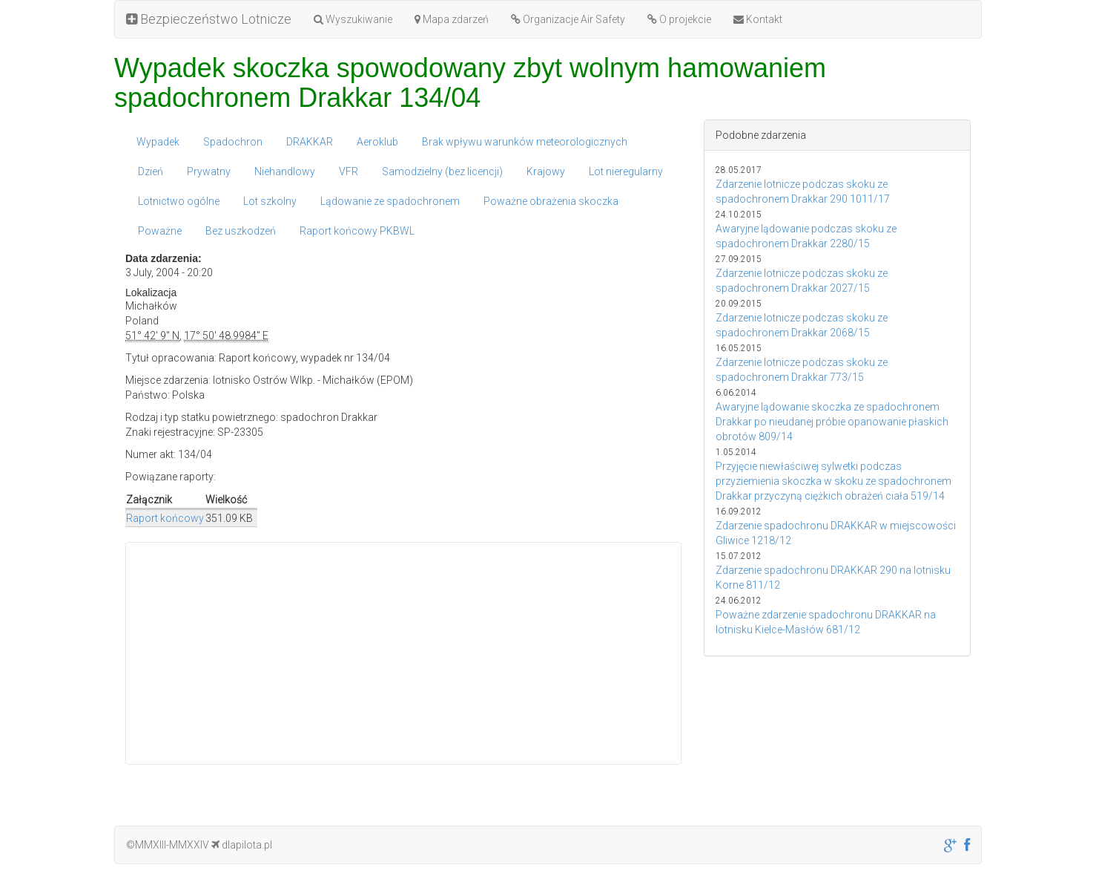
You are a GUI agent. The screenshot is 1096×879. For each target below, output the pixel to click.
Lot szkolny (270, 201)
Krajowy (545, 171)
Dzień (150, 171)
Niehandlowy (284, 171)
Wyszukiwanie (353, 19)
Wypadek (157, 142)
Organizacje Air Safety (568, 19)
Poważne (160, 231)
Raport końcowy (165, 518)
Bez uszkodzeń (240, 231)
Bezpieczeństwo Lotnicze (208, 19)
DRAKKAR (309, 142)
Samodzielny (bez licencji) (442, 171)
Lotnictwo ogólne (178, 201)
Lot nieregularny (626, 171)
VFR (348, 171)
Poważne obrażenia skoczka (550, 201)
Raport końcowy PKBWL (357, 231)
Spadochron (233, 142)
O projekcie (679, 19)
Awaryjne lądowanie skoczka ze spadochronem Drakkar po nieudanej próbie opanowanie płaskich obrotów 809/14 (832, 421)
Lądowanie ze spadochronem (390, 201)
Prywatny (209, 171)
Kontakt (757, 19)
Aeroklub (377, 142)
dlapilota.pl (241, 845)
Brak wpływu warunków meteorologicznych (524, 142)
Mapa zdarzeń (452, 19)
